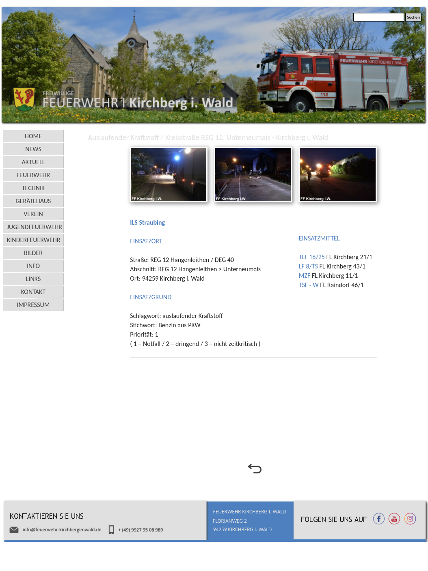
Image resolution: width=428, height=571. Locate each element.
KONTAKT (33, 292)
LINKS (33, 279)
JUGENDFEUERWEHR (34, 227)
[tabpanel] (212, 278)
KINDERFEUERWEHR (34, 240)
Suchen (413, 17)
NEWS (33, 149)
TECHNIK (33, 188)
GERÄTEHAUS (33, 201)
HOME (33, 136)
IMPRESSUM (33, 305)
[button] (168, 147)
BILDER (33, 253)
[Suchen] (378, 17)
